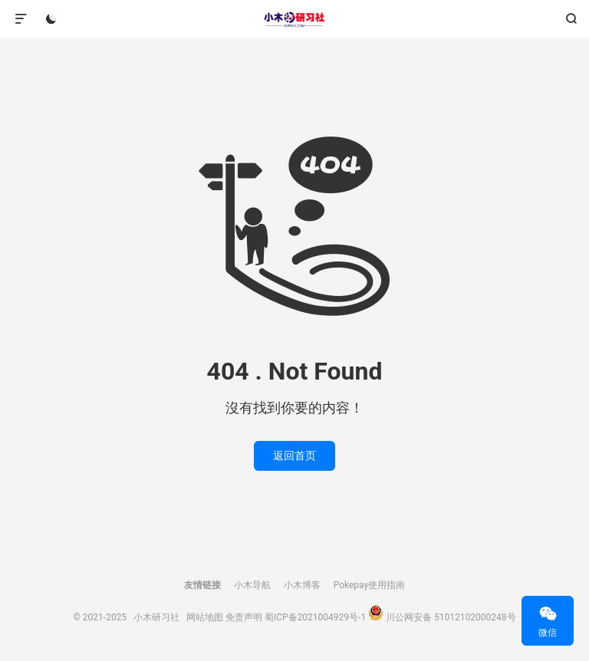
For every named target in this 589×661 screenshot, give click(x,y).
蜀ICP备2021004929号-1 (315, 617)
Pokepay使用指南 (370, 585)
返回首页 (294, 455)
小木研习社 (294, 19)
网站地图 (204, 617)
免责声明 (243, 617)
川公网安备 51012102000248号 (450, 617)
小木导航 (252, 585)
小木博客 (302, 585)
